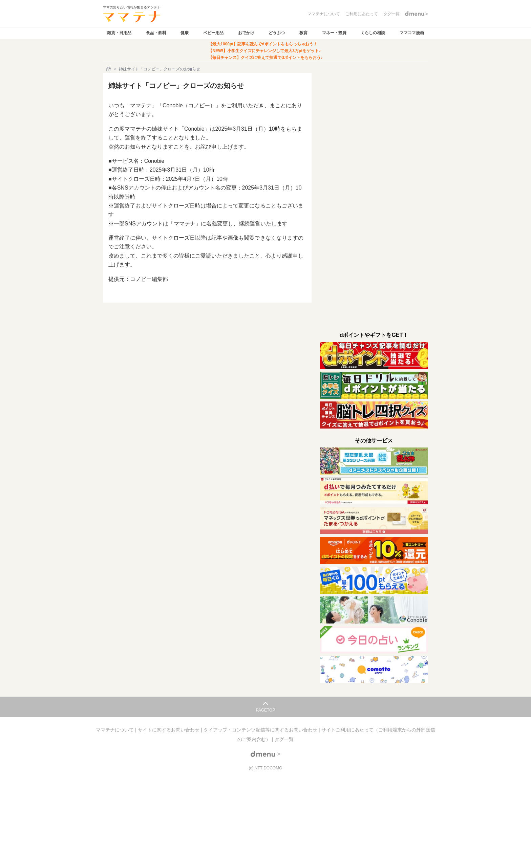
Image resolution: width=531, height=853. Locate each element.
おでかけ (246, 32)
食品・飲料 (156, 32)
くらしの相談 (373, 32)
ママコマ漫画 (412, 32)
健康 (184, 32)
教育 (303, 32)
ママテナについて (115, 729)
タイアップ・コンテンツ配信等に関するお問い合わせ (261, 729)
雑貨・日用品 (119, 32)
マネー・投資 (334, 32)
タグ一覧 (284, 739)
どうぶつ (277, 32)
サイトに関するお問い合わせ (169, 729)
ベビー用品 (213, 32)
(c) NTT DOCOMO (265, 768)
